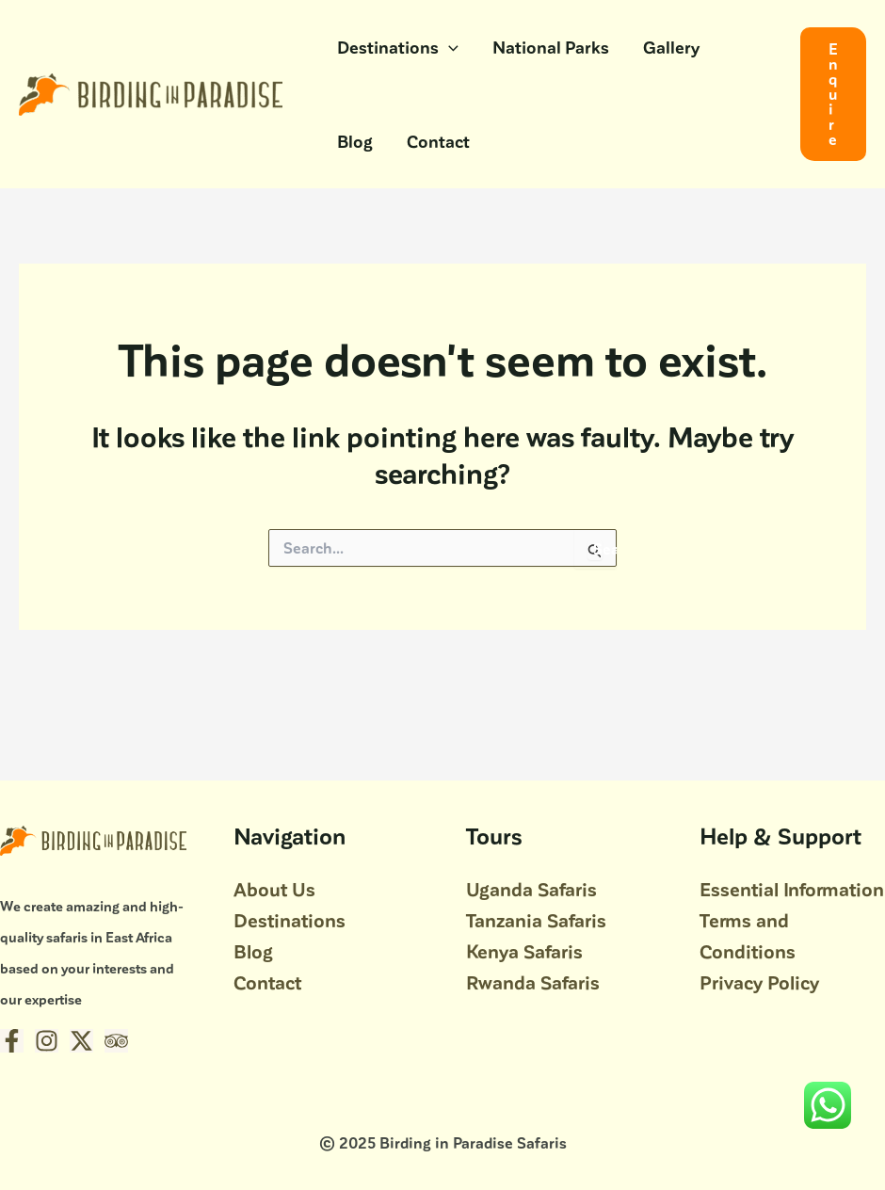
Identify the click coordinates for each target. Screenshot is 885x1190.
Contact (438, 141)
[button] (833, 94)
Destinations (398, 47)
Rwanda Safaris (533, 982)
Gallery (671, 46)
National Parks (550, 46)
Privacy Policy (759, 982)
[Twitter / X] (81, 1041)
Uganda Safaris (531, 888)
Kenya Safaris (524, 951)
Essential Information (792, 888)
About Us (274, 888)
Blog (355, 141)
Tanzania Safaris (536, 920)
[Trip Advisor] (116, 1041)
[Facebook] (12, 1041)
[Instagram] (46, 1041)
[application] (449, 47)
